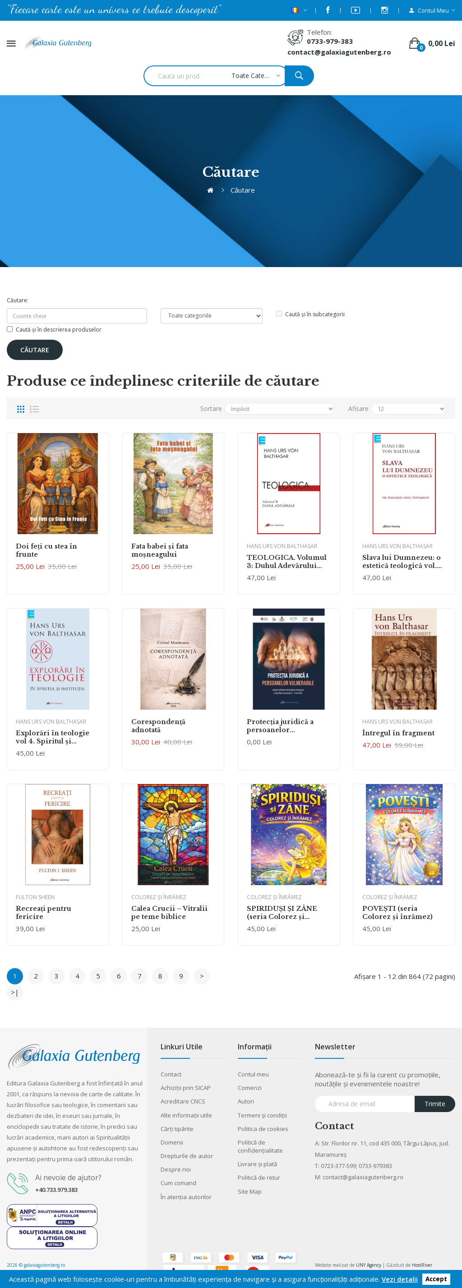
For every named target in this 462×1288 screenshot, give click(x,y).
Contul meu (253, 1074)
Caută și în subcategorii (310, 314)
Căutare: (17, 300)
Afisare (358, 408)
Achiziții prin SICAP (186, 1088)
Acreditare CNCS (183, 1101)
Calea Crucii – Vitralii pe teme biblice (169, 913)
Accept (436, 1279)
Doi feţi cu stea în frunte (46, 550)
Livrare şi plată (257, 1164)
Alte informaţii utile (186, 1115)
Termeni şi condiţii (262, 1115)
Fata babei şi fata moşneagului (159, 550)
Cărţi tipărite (177, 1129)
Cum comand (178, 1183)
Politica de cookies (263, 1129)
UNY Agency (368, 1265)
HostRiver (422, 1265)
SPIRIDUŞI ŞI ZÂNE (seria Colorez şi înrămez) (282, 913)
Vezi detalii (400, 1278)
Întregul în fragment (398, 733)
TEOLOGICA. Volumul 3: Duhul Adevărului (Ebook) (287, 562)
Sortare (211, 408)
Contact (171, 1074)
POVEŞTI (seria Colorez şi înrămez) (397, 913)
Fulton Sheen (35, 897)
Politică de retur (259, 1177)
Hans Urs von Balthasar (282, 546)
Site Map (250, 1191)
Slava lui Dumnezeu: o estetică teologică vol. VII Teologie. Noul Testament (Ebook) (401, 562)
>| (15, 992)
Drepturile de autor (187, 1156)
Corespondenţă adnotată (158, 726)
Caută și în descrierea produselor (54, 329)
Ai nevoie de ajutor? (68, 1177)
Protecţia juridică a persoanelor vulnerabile (280, 726)
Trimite (435, 1103)
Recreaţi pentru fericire (43, 913)
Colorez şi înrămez (158, 897)
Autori (246, 1101)
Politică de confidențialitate (260, 1146)
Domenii (172, 1142)
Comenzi (250, 1088)
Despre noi (176, 1169)
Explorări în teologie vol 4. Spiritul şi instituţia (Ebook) (52, 737)
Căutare (243, 189)
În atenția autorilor (186, 1197)
